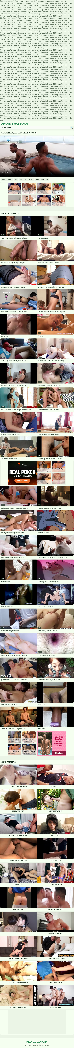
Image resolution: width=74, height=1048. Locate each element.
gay (3, 179)
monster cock (29, 179)
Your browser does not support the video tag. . (37, 156)
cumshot (9, 179)
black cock (44, 179)
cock (21, 179)
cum (16, 179)
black (37, 179)
